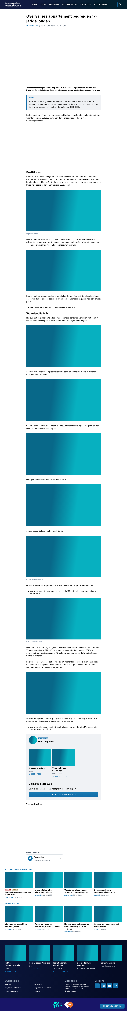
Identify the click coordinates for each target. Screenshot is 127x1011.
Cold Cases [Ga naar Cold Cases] (86, 4)
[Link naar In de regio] (48, 984)
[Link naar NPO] (69, 1004)
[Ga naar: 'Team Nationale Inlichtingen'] (63, 958)
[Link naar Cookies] (48, 991)
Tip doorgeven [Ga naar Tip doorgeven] (100, 4)
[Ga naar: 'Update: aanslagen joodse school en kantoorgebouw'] (78, 885)
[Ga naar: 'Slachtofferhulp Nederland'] (87, 957)
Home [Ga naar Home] (34, 4)
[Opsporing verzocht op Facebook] (97, 985)
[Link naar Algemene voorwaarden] (48, 988)
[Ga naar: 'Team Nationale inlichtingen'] (63, 763)
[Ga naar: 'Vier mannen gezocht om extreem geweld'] (19, 919)
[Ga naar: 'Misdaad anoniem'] (40, 762)
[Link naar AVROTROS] (57, 1004)
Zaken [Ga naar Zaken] (43, 4)
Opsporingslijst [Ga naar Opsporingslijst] (69, 4)
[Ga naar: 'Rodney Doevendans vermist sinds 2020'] (19, 885)
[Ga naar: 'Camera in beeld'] (111, 956)
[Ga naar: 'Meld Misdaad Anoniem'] (39, 957)
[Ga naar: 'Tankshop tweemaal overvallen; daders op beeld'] (49, 919)
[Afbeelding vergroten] (99, 191)
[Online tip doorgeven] (63, 794)
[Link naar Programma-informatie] (19, 988)
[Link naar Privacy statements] (19, 991)
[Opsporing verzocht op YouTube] (109, 985)
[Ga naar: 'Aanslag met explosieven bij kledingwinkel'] (108, 919)
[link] (44, 858)
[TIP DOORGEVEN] (112, 1006)
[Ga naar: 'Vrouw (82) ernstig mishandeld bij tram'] (49, 885)
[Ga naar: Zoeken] (119, 4)
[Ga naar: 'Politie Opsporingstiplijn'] (15, 958)
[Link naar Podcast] (19, 984)
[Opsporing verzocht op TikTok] (115, 985)
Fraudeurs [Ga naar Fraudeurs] (54, 4)
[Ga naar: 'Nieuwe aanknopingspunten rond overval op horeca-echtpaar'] (78, 919)
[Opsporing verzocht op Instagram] (103, 985)
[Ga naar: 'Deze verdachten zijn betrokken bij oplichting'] (108, 885)
